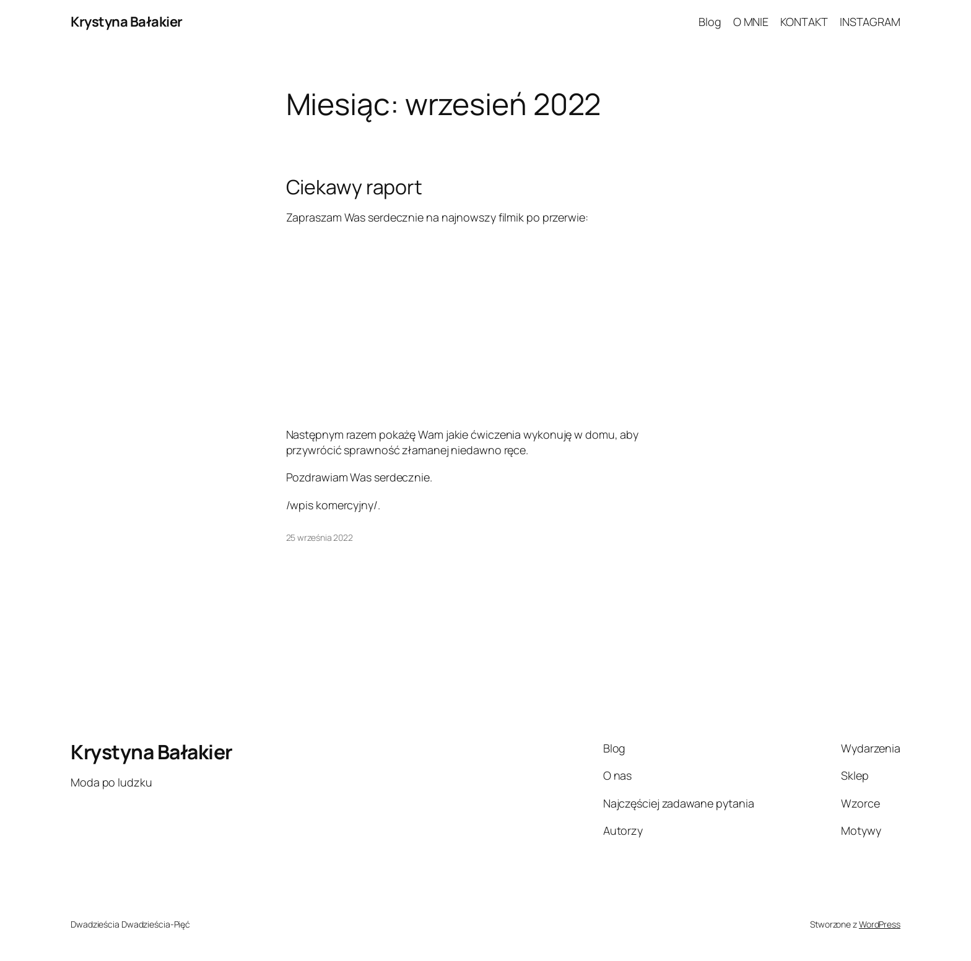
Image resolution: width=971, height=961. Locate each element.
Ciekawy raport (354, 187)
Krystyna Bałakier (127, 21)
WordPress (879, 924)
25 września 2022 (319, 537)
